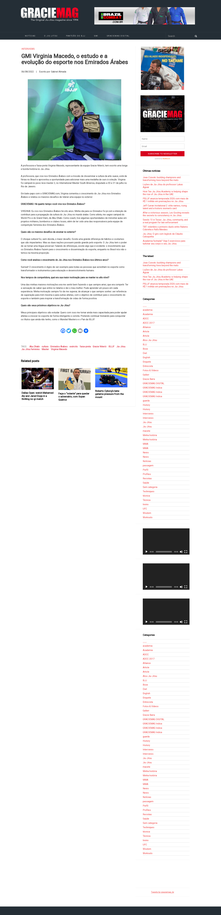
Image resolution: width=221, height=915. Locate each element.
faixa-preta (85, 346)
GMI (96, 36)
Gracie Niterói (99, 346)
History (146, 405)
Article (146, 331)
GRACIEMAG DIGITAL (118, 36)
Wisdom (147, 513)
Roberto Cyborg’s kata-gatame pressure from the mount (109, 394)
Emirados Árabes (59, 346)
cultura (45, 346)
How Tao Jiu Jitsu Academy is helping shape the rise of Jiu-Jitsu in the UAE (165, 193)
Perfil (145, 469)
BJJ (145, 344)
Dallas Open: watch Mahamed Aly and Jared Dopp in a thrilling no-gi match (37, 395)
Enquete (147, 361)
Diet (145, 353)
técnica (146, 495)
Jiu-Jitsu (120, 346)
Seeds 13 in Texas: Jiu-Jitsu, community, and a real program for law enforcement (165, 221)
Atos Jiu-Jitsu (150, 340)
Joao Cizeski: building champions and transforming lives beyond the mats (162, 179)
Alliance (147, 327)
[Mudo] (181, 551)
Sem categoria (150, 487)
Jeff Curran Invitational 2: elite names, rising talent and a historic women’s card (165, 207)
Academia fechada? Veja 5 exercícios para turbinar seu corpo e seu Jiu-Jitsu (164, 242)
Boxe (145, 348)
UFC (145, 508)
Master (45, 349)
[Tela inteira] (185, 551)
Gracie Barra (149, 379)
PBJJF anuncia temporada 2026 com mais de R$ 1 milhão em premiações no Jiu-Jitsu (165, 200)
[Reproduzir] (146, 551)
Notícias (30, 36)
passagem (148, 465)
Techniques (148, 491)
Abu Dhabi (34, 346)
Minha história (150, 435)
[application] (166, 541)
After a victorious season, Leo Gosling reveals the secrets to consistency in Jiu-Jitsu (166, 214)
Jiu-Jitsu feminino (30, 349)
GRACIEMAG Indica (152, 387)
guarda (146, 400)
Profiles (147, 474)
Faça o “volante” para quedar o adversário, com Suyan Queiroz (73, 396)
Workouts (147, 517)
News (146, 452)
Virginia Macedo (59, 349)
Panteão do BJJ (75, 36)
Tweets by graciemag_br (162, 892)
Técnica (146, 500)
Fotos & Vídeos (150, 370)
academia (147, 310)
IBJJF (111, 346)
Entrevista (148, 366)
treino (146, 504)
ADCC (146, 318)
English (146, 357)
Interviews (28, 49)
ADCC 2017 (148, 323)
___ (145, 305)
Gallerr (146, 374)
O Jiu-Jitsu (51, 36)
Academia (148, 314)
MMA (145, 444)
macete (146, 431)
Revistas (147, 478)
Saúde (146, 482)
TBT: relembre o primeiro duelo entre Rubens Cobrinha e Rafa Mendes (165, 228)
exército (74, 346)
